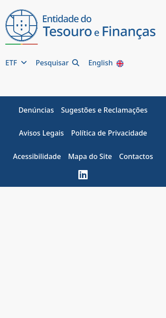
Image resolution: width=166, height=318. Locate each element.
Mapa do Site (90, 156)
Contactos (136, 156)
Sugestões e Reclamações (104, 110)
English (106, 63)
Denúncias (36, 110)
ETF (17, 63)
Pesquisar (58, 63)
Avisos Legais (41, 133)
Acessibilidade (37, 156)
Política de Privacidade (109, 133)
